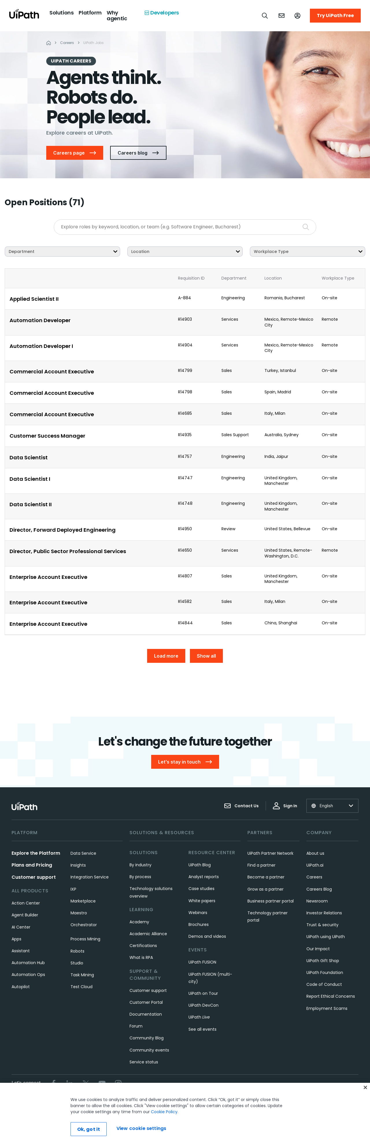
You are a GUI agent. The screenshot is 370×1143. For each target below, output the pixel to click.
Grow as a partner (265, 889)
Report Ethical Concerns (330, 996)
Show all (206, 656)
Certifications (143, 945)
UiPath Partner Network (270, 853)
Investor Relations (324, 913)
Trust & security (322, 925)
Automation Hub (28, 963)
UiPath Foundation (324, 972)
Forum (136, 1026)
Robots (77, 951)
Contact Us (241, 805)
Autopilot (21, 987)
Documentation (146, 1014)
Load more (166, 656)
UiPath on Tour (203, 993)
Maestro (79, 913)
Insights (78, 865)
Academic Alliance (148, 934)
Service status (144, 1062)
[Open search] (265, 15)
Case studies (201, 888)
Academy (139, 922)
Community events (149, 1050)
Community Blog (147, 1038)
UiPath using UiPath (325, 937)
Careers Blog (319, 889)
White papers (201, 901)
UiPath (199, 1017)
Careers (314, 877)
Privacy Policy (179, 1102)
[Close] (365, 1108)
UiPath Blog (199, 865)
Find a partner (261, 865)
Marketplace (83, 901)
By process (140, 877)
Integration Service (90, 877)
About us (315, 853)
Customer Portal (146, 1002)
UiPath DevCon (203, 1005)
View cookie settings (255, 1102)
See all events (202, 1029)
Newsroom (317, 901)
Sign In (285, 805)
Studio (77, 963)
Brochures (198, 924)
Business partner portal (270, 901)
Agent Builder (25, 915)
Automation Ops (28, 974)
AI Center (21, 927)
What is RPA (141, 957)
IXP (73, 889)
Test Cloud (81, 987)
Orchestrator (84, 925)
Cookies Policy (214, 1102)
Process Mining (85, 939)
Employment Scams (326, 1008)
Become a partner (265, 877)
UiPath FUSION (202, 962)
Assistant (21, 951)
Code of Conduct (324, 984)
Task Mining (82, 975)
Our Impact (318, 949)
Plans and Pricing (32, 865)
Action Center (26, 903)
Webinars (197, 912)
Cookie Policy (164, 1132)
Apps (16, 939)
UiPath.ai (314, 865)
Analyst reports (203, 877)
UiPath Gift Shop (322, 961)
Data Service (83, 853)
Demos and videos (207, 936)
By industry (140, 865)
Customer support (34, 877)
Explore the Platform (36, 853)
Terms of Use (146, 1102)
